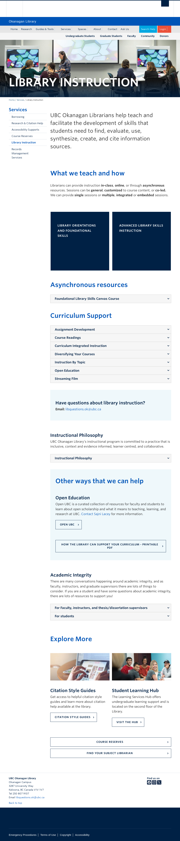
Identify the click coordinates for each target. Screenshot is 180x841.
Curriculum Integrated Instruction (81, 346)
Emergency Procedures (22, 834)
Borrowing (18, 116)
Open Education (67, 370)
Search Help (148, 29)
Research (26, 29)
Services (66, 29)
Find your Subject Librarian (110, 753)
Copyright (65, 834)
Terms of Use (48, 834)
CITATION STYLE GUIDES (73, 717)
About (97, 29)
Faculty (131, 36)
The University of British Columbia (17, 9)
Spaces (82, 29)
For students (64, 616)
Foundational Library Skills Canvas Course (87, 298)
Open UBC (67, 524)
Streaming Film (66, 378)
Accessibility (82, 834)
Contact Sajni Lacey (95, 514)
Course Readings (68, 337)
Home (14, 29)
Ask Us (125, 29)
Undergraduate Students (80, 36)
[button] (43, 153)
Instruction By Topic (70, 362)
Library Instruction (24, 142)
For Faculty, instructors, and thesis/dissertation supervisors (101, 608)
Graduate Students (111, 36)
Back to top (17, 803)
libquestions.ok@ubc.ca (83, 409)
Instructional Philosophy (73, 458)
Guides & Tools (45, 29)
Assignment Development (75, 329)
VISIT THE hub (127, 722)
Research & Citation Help (27, 123)
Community (148, 36)
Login (163, 29)
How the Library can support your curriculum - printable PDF (109, 546)
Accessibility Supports (25, 129)
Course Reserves (22, 136)
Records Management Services (20, 153)
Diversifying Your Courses (75, 354)
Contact (112, 29)
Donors (164, 36)
